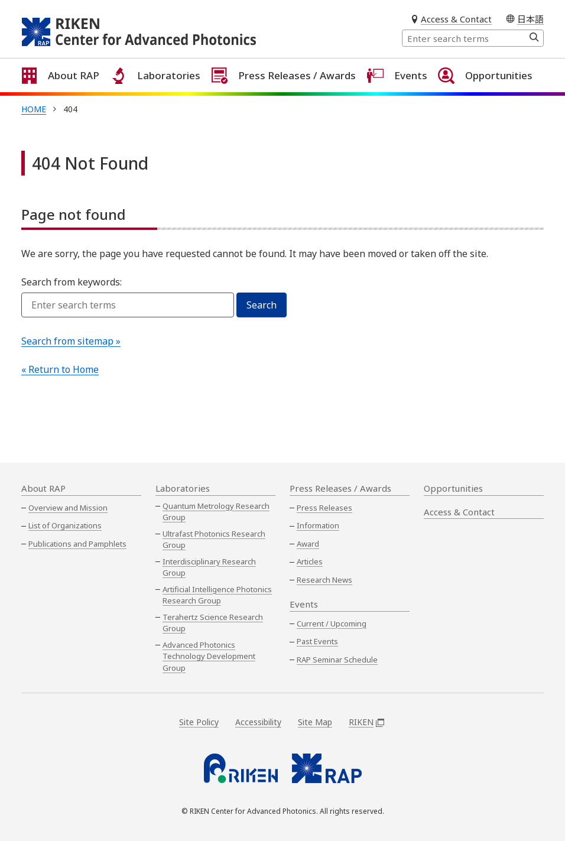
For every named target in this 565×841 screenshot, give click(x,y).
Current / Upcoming (331, 623)
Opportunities (490, 93)
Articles (310, 561)
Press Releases (324, 507)
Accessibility (258, 722)
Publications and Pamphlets (77, 543)
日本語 (530, 18)
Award (308, 543)
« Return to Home (60, 381)
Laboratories (161, 93)
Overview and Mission (68, 507)
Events (400, 93)
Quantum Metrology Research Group (216, 512)
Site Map (315, 722)
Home (33, 121)
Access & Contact (456, 19)
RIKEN (366, 722)
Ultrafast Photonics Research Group (214, 539)
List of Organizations (65, 525)
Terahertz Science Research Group (213, 623)
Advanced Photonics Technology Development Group (209, 656)
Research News (324, 579)
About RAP (66, 93)
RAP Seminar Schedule (337, 659)
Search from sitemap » (71, 353)
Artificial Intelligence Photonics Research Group (217, 595)
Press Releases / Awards (288, 93)
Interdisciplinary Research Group (209, 567)
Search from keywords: (71, 294)
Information (318, 525)
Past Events (317, 641)
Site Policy (199, 722)
